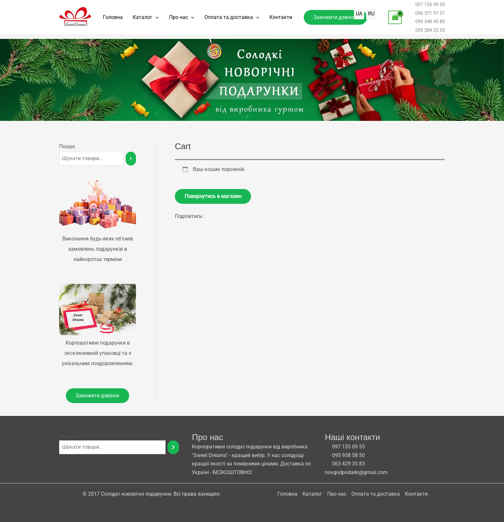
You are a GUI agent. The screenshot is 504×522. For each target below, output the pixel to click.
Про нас (172, 19)
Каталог (140, 19)
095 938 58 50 (345, 455)
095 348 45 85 (426, 23)
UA (359, 16)
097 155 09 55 (426, 6)
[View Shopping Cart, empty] (395, 19)
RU (371, 16)
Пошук (67, 146)
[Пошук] (131, 159)
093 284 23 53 (426, 32)
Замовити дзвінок (98, 395)
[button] (316, 19)
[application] (150, 19)
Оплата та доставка (218, 19)
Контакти (264, 19)
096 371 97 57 (426, 15)
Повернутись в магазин (212, 196)
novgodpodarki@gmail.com (356, 472)
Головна (111, 19)
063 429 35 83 (345, 464)
